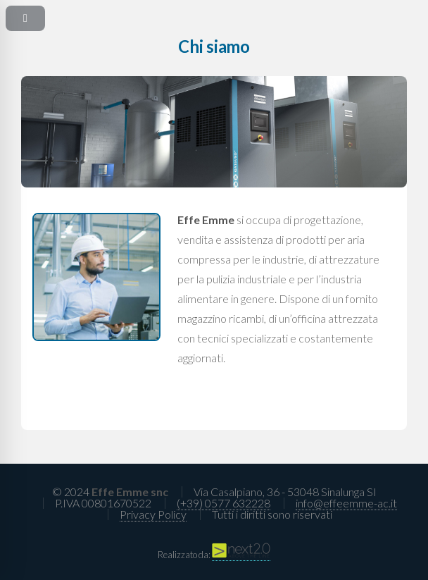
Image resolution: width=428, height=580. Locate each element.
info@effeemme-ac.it (346, 503)
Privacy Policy (153, 514)
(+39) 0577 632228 (223, 503)
